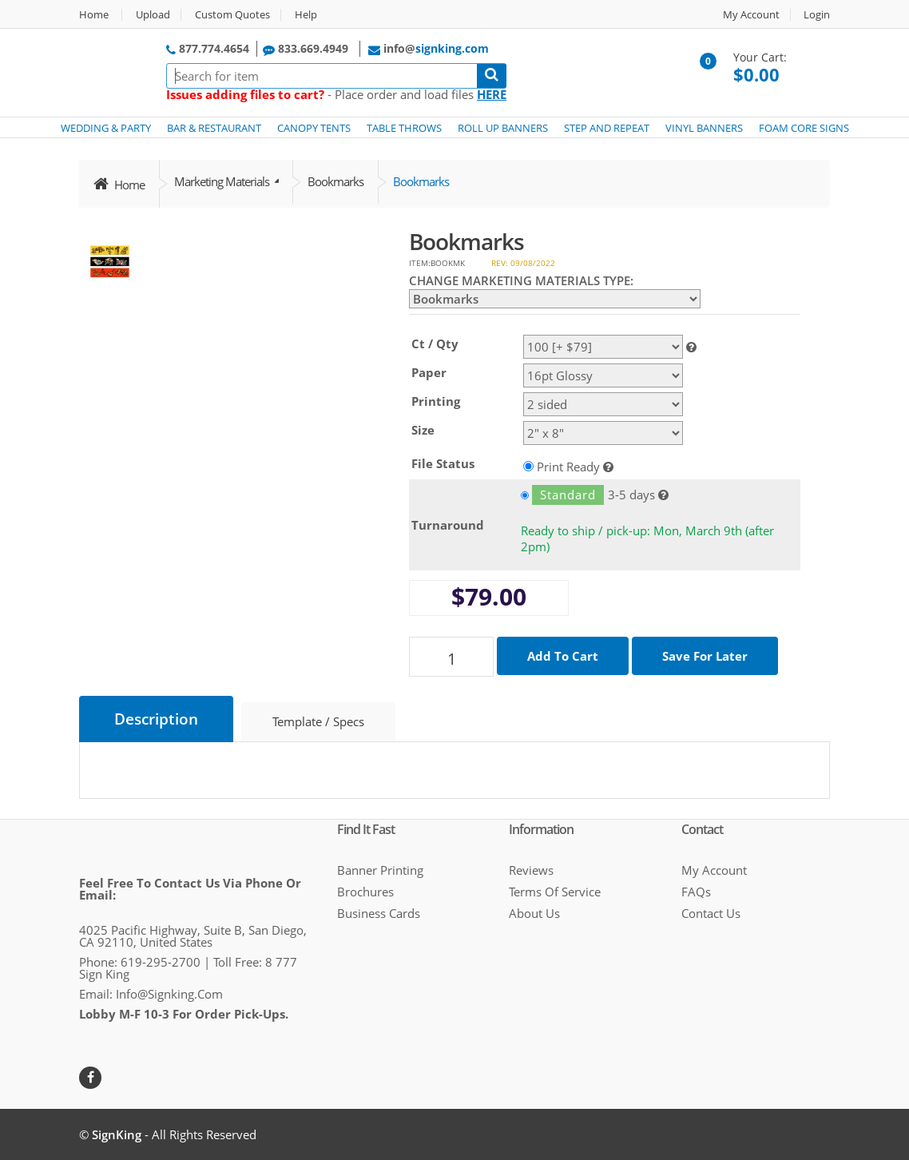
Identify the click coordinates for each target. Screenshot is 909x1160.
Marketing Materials (223, 181)
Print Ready (568, 466)
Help (306, 15)
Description (156, 719)
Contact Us (710, 913)
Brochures (365, 892)
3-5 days (588, 495)
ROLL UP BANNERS (503, 128)
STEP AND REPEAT (606, 128)
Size (423, 430)
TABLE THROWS (404, 128)
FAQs (696, 892)
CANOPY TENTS (314, 128)
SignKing (116, 1134)
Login (817, 15)
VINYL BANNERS (704, 128)
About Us (534, 913)
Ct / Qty (434, 344)
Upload (153, 15)
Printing (435, 401)
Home (94, 15)
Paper (429, 372)
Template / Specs (318, 721)
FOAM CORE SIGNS (804, 128)
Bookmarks (335, 181)
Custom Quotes (232, 15)
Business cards (378, 913)
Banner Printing (380, 870)
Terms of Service (555, 892)
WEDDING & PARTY (106, 128)
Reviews (531, 870)
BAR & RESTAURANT (214, 128)
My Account (751, 15)
